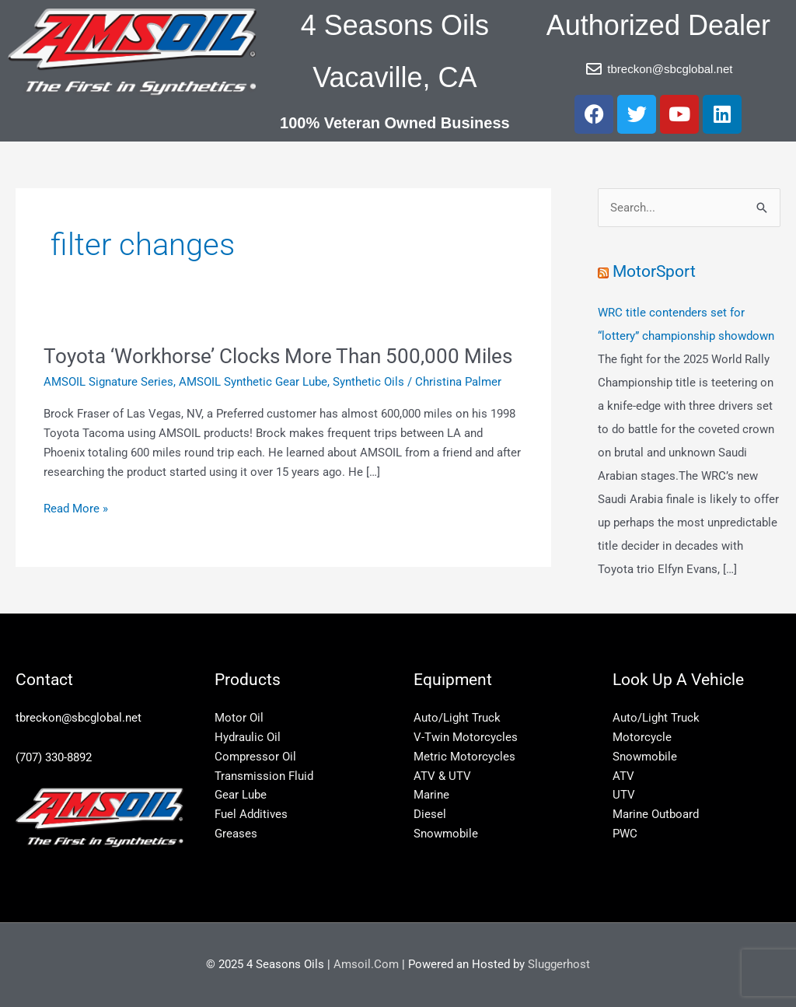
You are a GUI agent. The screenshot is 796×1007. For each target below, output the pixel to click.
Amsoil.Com (366, 964)
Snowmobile (446, 834)
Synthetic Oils (368, 382)
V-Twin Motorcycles (466, 737)
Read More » (76, 507)
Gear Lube (241, 795)
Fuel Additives (251, 814)
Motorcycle (642, 737)
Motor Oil (239, 718)
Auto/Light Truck (457, 718)
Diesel (430, 814)
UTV (624, 795)
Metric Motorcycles (464, 757)
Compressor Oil (255, 757)
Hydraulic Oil (248, 737)
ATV (623, 776)
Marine (431, 795)
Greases (236, 834)
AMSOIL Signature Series (108, 382)
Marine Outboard (656, 814)
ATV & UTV (442, 776)
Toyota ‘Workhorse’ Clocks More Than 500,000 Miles (278, 356)
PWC (625, 834)
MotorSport (654, 271)
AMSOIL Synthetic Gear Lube (253, 382)
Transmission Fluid (264, 776)
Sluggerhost (559, 964)
